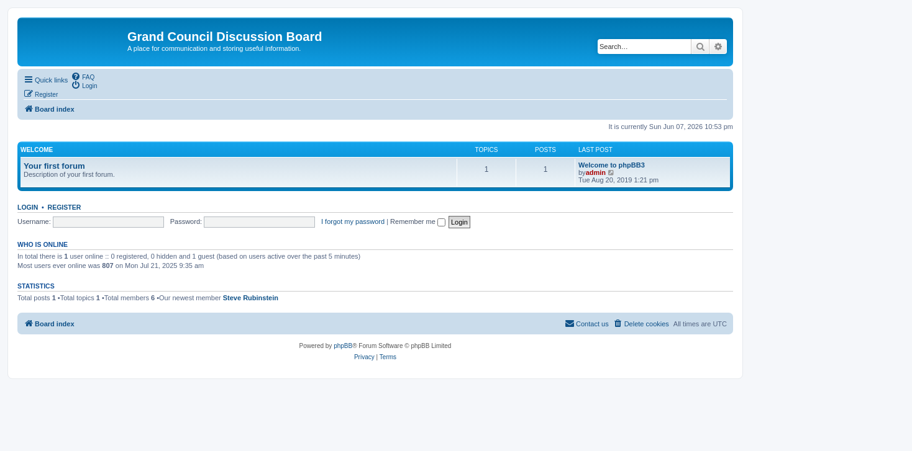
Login (27, 207)
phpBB (343, 345)
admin (596, 172)
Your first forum (54, 166)
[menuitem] (82, 76)
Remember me (417, 221)
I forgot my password (353, 221)
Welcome (37, 149)
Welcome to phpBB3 (611, 165)
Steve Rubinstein (250, 297)
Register (64, 207)
